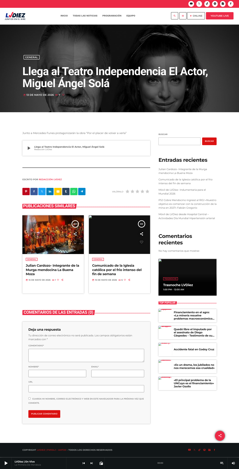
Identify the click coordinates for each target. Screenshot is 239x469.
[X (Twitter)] (199, 4)
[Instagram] (223, 4)
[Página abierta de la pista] (101, 463)
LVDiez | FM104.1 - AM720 (51, 450)
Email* (95, 367)
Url (30, 382)
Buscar (163, 134)
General (31, 57)
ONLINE (196, 15)
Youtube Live (220, 15)
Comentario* (36, 346)
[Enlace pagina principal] (15, 15)
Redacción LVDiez (50, 179)
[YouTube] (191, 4)
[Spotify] (215, 4)
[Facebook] (231, 4)
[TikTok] (207, 4)
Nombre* (33, 367)
